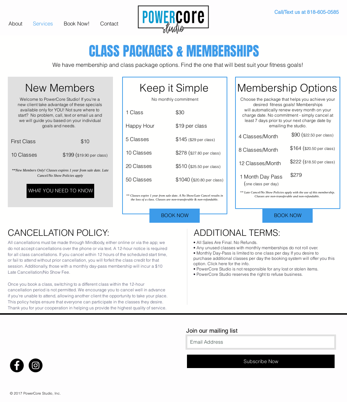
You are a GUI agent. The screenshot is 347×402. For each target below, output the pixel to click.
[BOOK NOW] (174, 216)
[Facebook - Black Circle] (17, 365)
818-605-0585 (323, 12)
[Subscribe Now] (261, 361)
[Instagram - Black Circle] (35, 365)
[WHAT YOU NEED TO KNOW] (60, 191)
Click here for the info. (228, 263)
